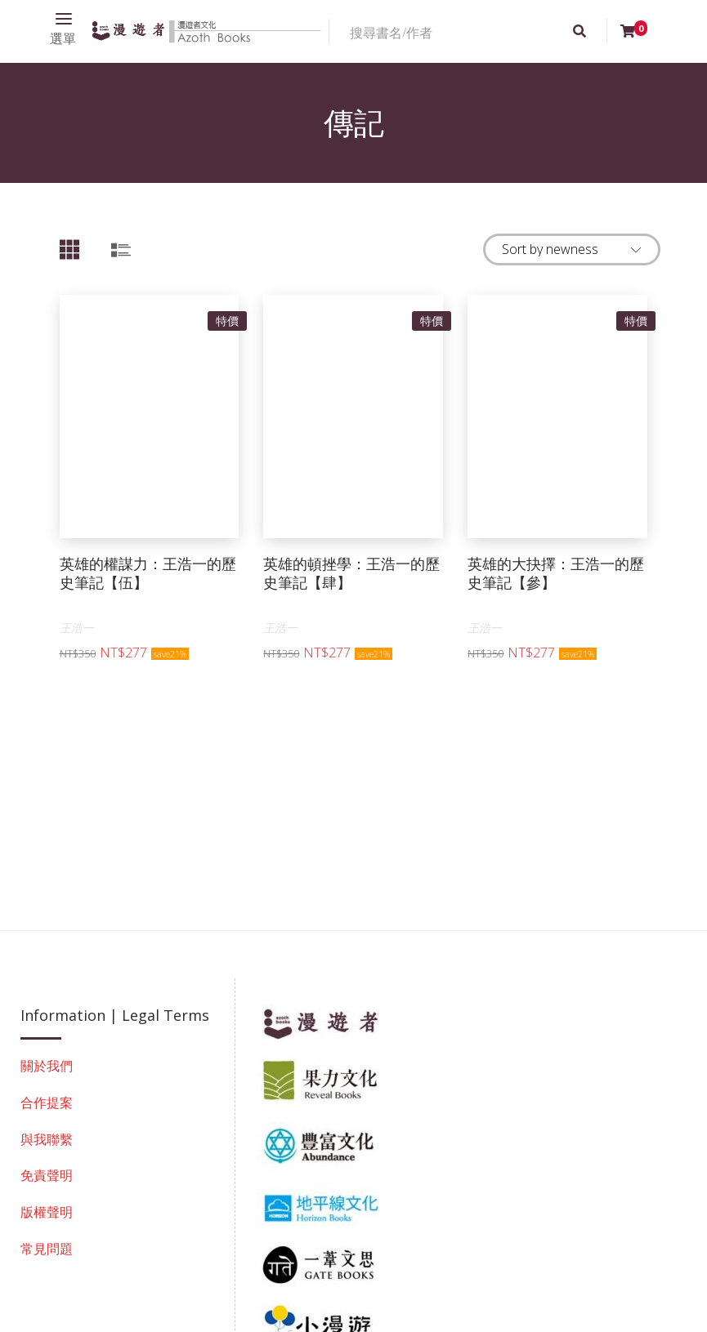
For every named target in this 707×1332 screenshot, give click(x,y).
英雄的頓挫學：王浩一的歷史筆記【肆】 (351, 573)
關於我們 (46, 1066)
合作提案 (46, 1102)
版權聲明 (46, 1212)
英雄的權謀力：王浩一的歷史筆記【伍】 (148, 573)
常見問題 (46, 1249)
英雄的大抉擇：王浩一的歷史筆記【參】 (556, 573)
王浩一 (77, 627)
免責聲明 (46, 1175)
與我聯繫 (46, 1139)
